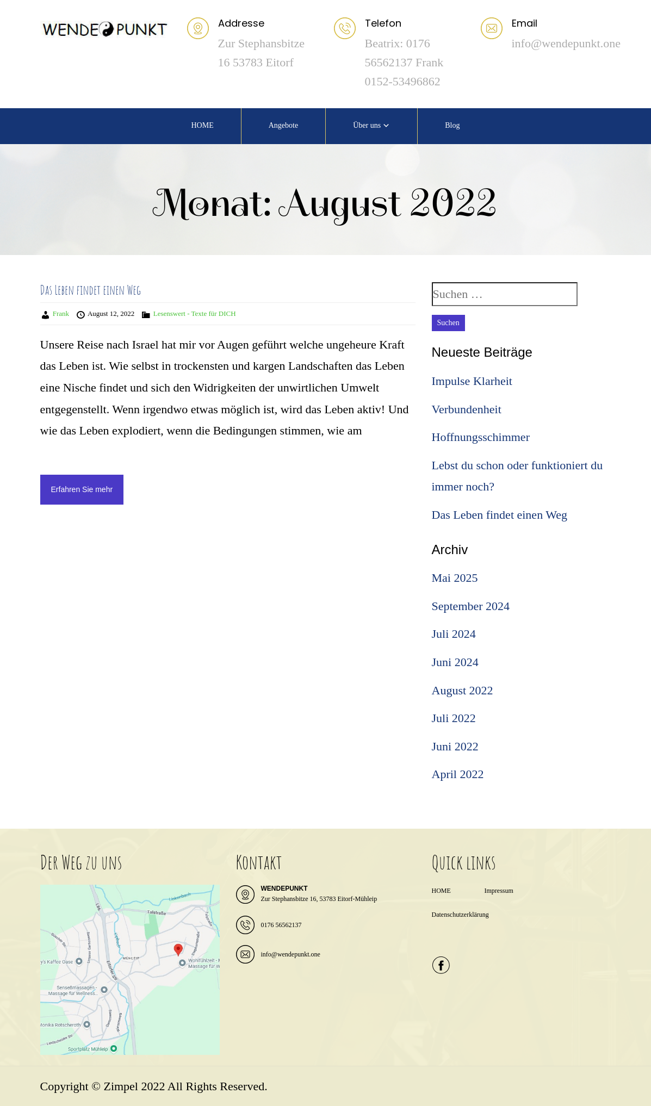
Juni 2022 (455, 746)
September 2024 (471, 606)
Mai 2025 (455, 578)
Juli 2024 (454, 634)
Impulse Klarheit (472, 381)
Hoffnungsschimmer (481, 437)
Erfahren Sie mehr (82, 489)
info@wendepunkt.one (290, 954)
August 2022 (462, 690)
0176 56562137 (281, 925)
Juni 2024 (455, 662)
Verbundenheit (466, 409)
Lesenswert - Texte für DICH (194, 313)
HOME (202, 125)
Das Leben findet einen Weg (90, 290)
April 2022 (458, 774)
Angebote (283, 125)
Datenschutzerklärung (460, 914)
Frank (61, 313)
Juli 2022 (454, 718)
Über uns (367, 125)
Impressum (498, 890)
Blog (452, 125)
